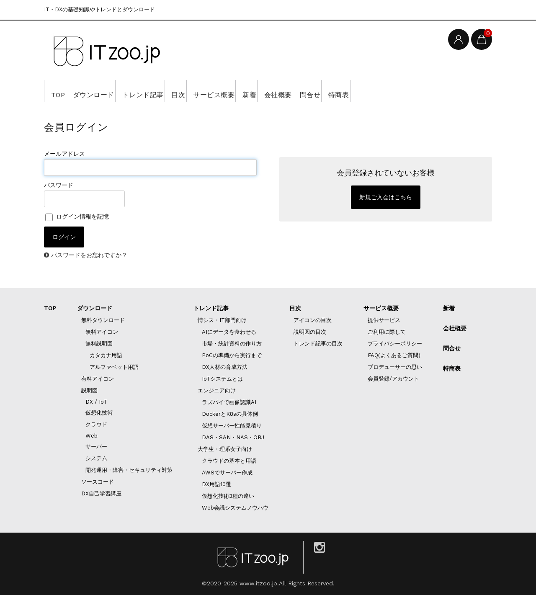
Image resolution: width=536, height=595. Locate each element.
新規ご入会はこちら (385, 197)
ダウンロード (108, 91)
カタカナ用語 (106, 355)
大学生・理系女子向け (225, 449)
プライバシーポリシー (395, 343)
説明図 (89, 390)
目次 (217, 91)
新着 (312, 91)
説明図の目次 (310, 332)
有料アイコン (97, 379)
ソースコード (97, 482)
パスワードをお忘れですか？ (89, 255)
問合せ (397, 91)
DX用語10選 (216, 484)
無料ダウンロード (103, 320)
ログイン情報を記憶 (77, 216)
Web (91, 436)
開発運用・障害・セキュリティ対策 (129, 470)
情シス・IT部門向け (222, 320)
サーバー (96, 446)
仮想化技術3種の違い (228, 496)
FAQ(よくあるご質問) (394, 355)
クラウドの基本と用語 (229, 461)
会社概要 (353, 91)
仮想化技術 (99, 413)
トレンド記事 (170, 91)
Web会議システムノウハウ (235, 508)
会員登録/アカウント (393, 379)
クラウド (96, 424)
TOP (60, 91)
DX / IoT (96, 402)
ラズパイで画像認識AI (229, 402)
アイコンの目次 (313, 320)
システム (96, 458)
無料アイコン (101, 332)
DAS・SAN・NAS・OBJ (233, 437)
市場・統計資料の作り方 (232, 343)
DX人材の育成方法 (224, 367)
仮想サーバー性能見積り (232, 425)
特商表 (437, 91)
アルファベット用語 (114, 367)
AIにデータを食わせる (229, 332)
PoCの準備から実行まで (232, 355)
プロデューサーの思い (395, 367)
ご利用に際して (387, 332)
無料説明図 (99, 343)
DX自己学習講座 (101, 493)
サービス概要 (265, 91)
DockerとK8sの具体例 (230, 414)
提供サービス (384, 320)
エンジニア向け (217, 390)
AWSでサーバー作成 (227, 472)
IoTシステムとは (222, 379)
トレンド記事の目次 (318, 343)
